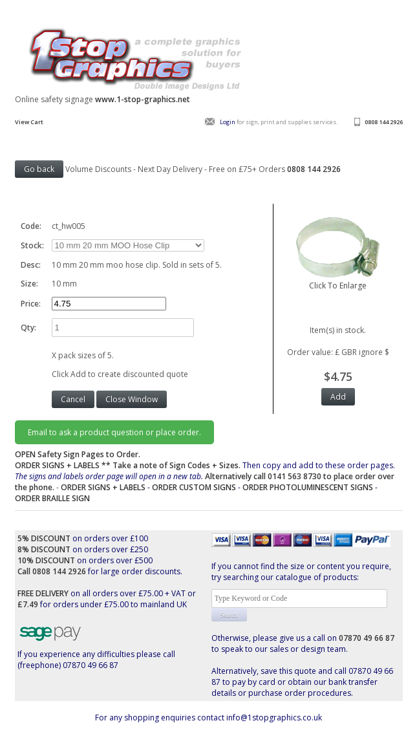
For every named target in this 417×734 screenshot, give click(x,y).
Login (227, 122)
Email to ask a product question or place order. (114, 432)
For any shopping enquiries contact (160, 717)
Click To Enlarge (338, 280)
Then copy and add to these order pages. (205, 476)
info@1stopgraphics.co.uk (274, 717)
